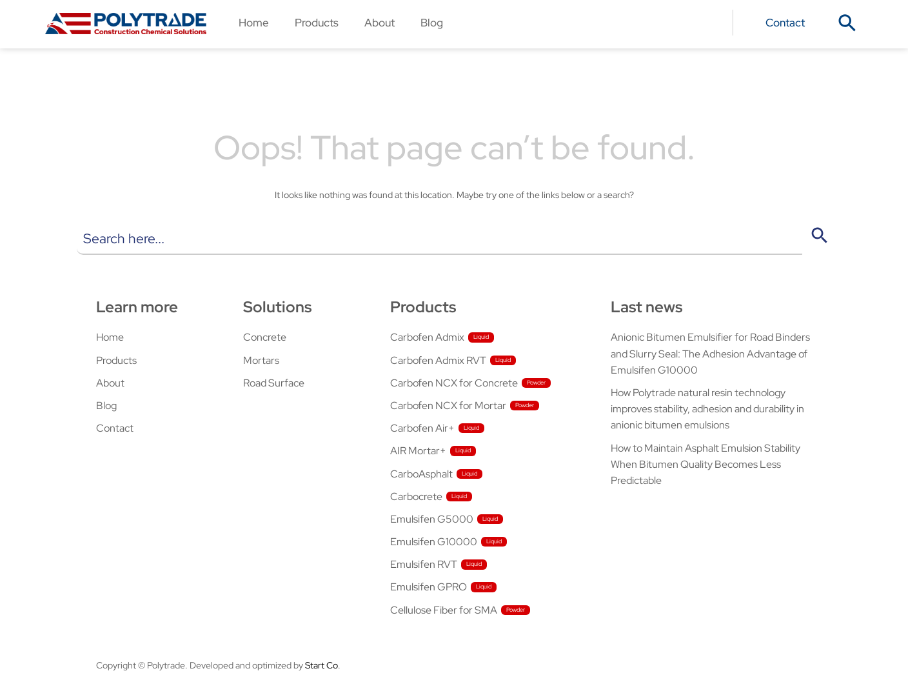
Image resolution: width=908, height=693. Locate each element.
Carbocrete (416, 496)
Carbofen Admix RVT (438, 360)
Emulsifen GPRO (428, 587)
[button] (847, 23)
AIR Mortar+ (418, 450)
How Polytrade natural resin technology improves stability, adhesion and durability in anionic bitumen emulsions (707, 409)
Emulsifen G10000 (433, 541)
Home (254, 22)
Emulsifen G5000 (431, 519)
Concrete (264, 337)
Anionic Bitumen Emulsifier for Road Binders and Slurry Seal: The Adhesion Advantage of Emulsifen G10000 (710, 353)
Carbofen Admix (427, 337)
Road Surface (273, 383)
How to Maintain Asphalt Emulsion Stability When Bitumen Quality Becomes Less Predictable (705, 464)
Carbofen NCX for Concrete (454, 383)
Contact (785, 22)
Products (317, 22)
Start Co (321, 665)
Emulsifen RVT (423, 564)
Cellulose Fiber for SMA (443, 610)
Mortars (261, 360)
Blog (431, 22)
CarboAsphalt (421, 474)
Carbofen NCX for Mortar (448, 405)
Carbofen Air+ (422, 428)
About (379, 22)
